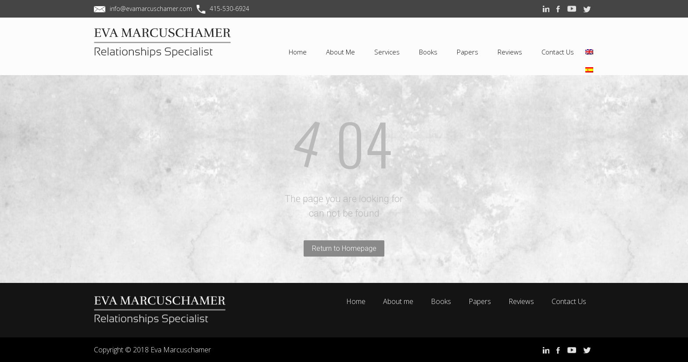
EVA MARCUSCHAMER (168, 50)
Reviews (521, 301)
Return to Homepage (344, 248)
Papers (480, 301)
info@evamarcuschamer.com (151, 8)
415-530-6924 (229, 8)
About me (398, 301)
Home (356, 301)
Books (441, 301)
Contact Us (569, 301)
